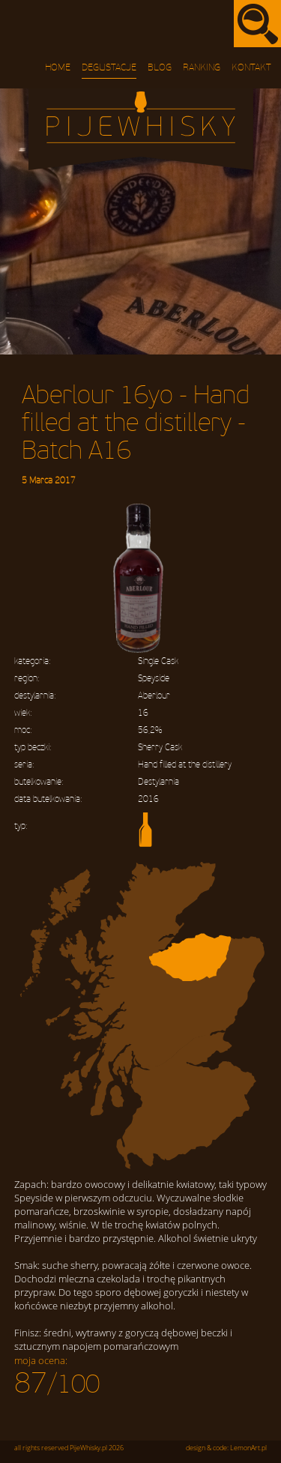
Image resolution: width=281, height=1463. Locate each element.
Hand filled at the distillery (185, 765)
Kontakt (251, 67)
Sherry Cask (160, 747)
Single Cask (158, 661)
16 (143, 713)
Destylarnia (158, 782)
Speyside (153, 679)
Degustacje (109, 67)
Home (57, 67)
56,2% (150, 730)
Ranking (201, 67)
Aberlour (154, 696)
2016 (148, 799)
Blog (160, 67)
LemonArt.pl (248, 1448)
